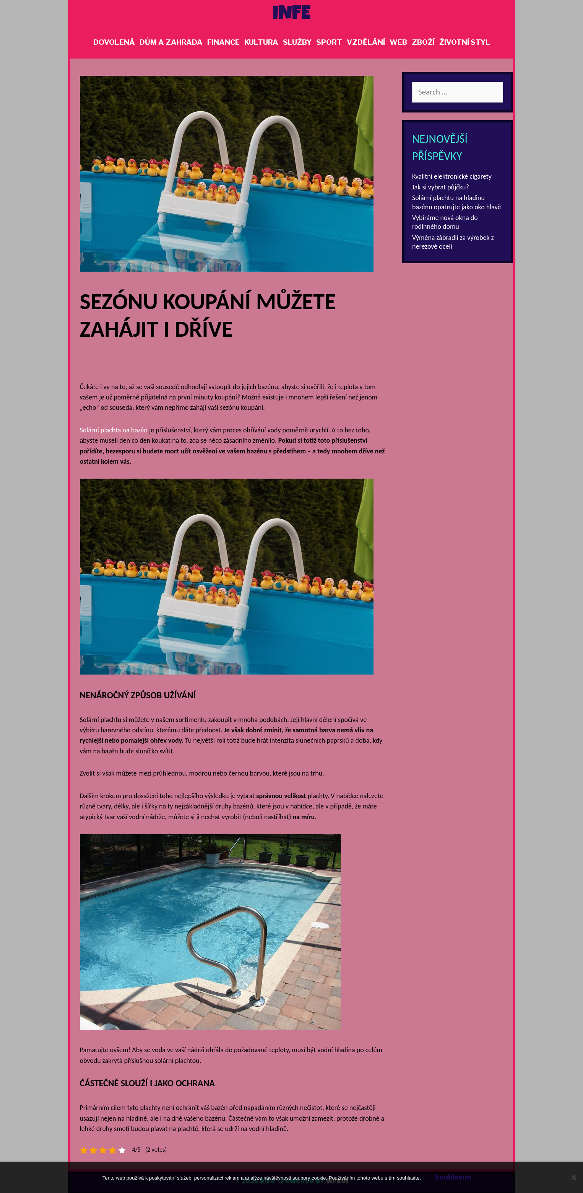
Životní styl (464, 42)
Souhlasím (452, 1177)
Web (398, 42)
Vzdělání (366, 42)
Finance (223, 42)
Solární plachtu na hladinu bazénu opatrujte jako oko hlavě (456, 202)
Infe (291, 14)
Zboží (423, 42)
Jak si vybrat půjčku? (440, 187)
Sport (329, 42)
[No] (573, 1177)
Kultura (261, 42)
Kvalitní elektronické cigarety (452, 176)
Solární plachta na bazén (114, 430)
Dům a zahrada (171, 42)
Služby (297, 42)
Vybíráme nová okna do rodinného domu (445, 222)
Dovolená (114, 42)
